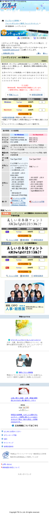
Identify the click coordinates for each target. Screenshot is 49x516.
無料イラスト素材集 (26, 372)
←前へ (38, 53)
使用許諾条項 (37, 240)
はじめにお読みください (12, 431)
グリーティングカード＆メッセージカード (26, 340)
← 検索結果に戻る (7, 53)
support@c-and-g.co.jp (11, 50)
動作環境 (24, 240)
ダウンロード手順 (10, 435)
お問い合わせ (7, 464)
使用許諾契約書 (37, 95)
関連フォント (14, 95)
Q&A (5, 439)
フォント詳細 (12, 240)
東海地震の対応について (11, 467)
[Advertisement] (24, 15)
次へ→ (45, 53)
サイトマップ (8, 443)
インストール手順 (36, 202)
